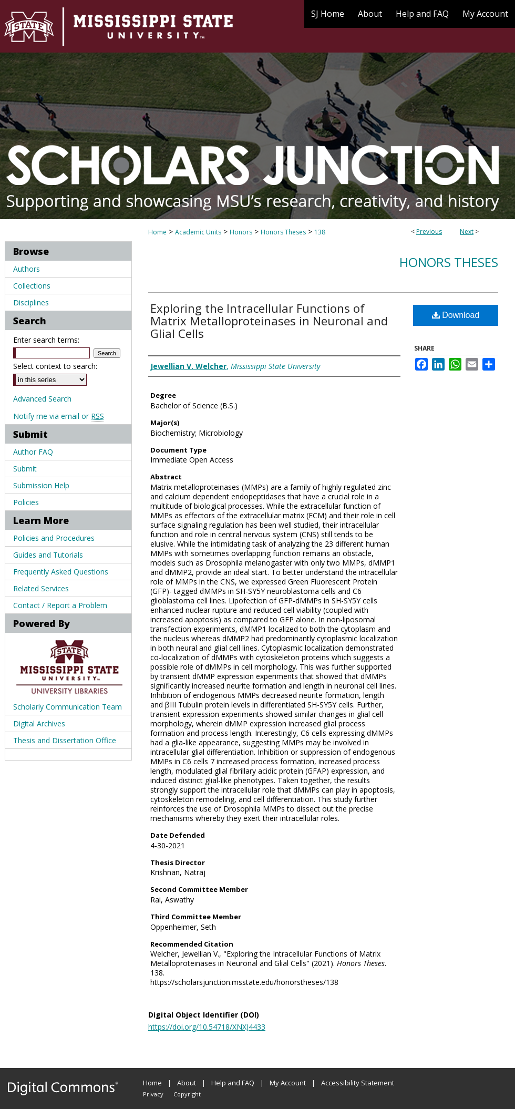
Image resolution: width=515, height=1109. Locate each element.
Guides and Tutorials (48, 555)
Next (466, 231)
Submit (25, 469)
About (186, 1082)
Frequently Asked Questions (60, 572)
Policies (26, 502)
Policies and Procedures (54, 538)
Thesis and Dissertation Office (64, 740)
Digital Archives (39, 723)
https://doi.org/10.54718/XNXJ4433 (206, 1027)
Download (456, 315)
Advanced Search (42, 399)
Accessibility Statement (357, 1082)
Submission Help (41, 485)
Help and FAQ (232, 1082)
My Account (288, 1082)
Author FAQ (33, 452)
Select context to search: (55, 366)
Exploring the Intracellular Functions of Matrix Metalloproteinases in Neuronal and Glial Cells (269, 320)
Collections (31, 286)
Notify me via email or (58, 416)
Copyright (187, 1094)
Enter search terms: (46, 340)
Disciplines (31, 302)
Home (157, 232)
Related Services (41, 588)
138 (319, 232)
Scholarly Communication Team (67, 707)
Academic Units (198, 232)
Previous (429, 231)
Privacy (153, 1094)
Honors (241, 232)
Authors (26, 269)
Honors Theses (283, 232)
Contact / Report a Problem (60, 605)
